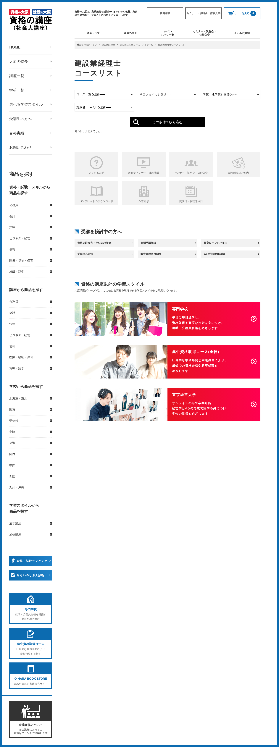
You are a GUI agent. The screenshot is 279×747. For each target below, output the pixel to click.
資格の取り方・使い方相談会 (94, 242)
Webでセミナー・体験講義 (143, 172)
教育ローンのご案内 (215, 242)
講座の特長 (130, 33)
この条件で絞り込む (167, 122)
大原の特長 (18, 61)
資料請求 (165, 13)
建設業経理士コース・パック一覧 (136, 44)
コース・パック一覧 (167, 33)
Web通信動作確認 (214, 254)
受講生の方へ (20, 119)
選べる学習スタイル (26, 104)
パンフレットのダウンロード (96, 201)
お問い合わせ (20, 147)
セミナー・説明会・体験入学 (203, 13)
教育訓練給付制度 (151, 254)
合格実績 (16, 133)
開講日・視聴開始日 (191, 201)
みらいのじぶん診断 (30, 575)
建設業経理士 (108, 44)
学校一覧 (16, 90)
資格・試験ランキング (32, 560)
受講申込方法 (85, 254)
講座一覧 (16, 76)
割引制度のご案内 (238, 172)
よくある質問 (242, 33)
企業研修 (143, 201)
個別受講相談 (148, 242)
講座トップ (93, 33)
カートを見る (242, 13)
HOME (14, 47)
